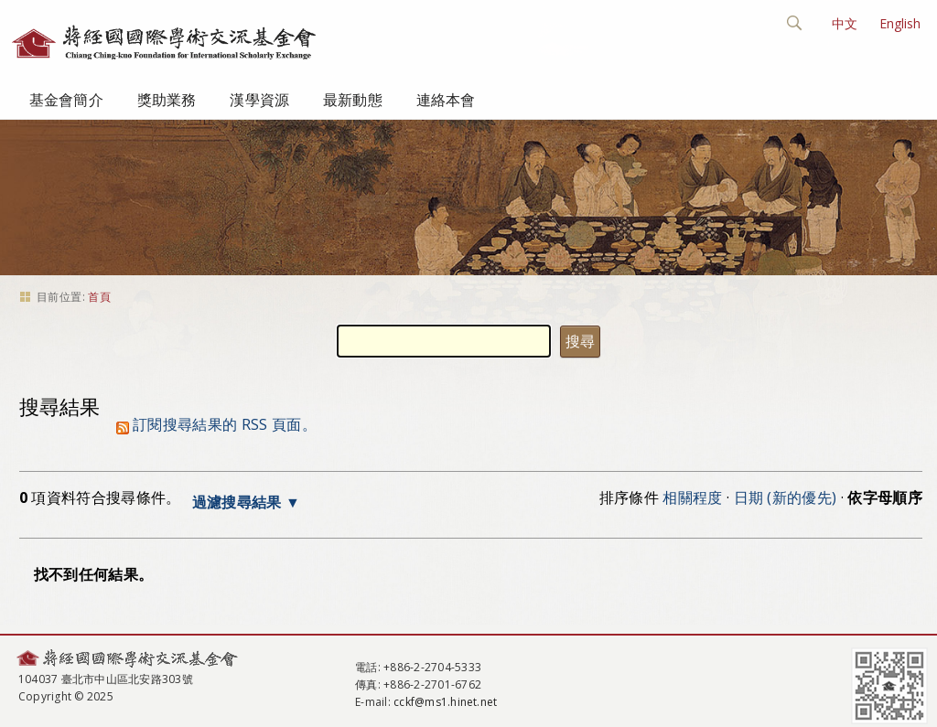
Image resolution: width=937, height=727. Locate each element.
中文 (844, 23)
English (900, 23)
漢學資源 (259, 100)
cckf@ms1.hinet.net (445, 702)
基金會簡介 (66, 100)
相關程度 (692, 497)
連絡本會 (446, 100)
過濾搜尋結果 (237, 502)
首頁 (99, 297)
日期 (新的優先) (785, 497)
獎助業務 (167, 100)
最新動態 (352, 100)
